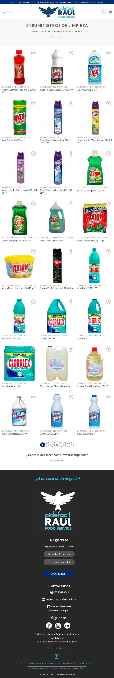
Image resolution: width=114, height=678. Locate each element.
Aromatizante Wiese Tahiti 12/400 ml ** (56, 191)
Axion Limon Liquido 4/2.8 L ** (54, 240)
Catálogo (46, 31)
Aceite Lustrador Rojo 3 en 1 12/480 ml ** (19, 91)
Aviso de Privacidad (48, 663)
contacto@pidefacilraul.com (61, 599)
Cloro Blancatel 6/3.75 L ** (14, 434)
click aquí (59, 460)
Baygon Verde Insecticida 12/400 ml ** (56, 289)
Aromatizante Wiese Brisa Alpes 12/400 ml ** (55, 141)
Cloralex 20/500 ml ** (12, 338)
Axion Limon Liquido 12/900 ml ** (17, 240)
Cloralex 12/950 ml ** (87, 288)
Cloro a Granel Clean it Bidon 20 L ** (57, 386)
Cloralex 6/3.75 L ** (49, 338)
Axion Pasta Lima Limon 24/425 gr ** (19, 288)
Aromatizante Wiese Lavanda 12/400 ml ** (19, 191)
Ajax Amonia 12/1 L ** (87, 90)
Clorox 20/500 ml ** (86, 434)
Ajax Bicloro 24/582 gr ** (14, 140)
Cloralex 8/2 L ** (84, 338)
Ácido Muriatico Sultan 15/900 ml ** (56, 90)
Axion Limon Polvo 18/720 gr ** (92, 240)
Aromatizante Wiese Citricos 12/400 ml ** (94, 141)
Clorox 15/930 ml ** (49, 434)
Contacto (27, 663)
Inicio (35, 31)
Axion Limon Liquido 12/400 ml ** (92, 190)
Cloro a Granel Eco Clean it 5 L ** (92, 386)
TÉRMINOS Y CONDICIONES (78, 663)
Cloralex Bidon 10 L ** (12, 386)
